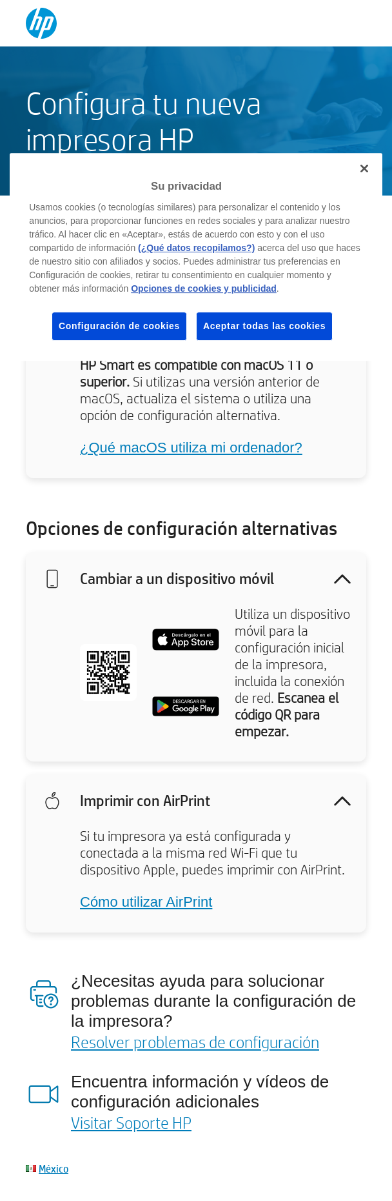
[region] (196, 257)
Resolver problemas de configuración (195, 1041)
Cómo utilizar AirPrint (146, 902)
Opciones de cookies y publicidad (204, 288)
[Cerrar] (364, 168)
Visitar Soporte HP (131, 1122)
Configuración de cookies (119, 326)
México (53, 1168)
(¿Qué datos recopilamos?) (196, 248)
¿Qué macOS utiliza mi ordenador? (191, 447)
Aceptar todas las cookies (264, 326)
